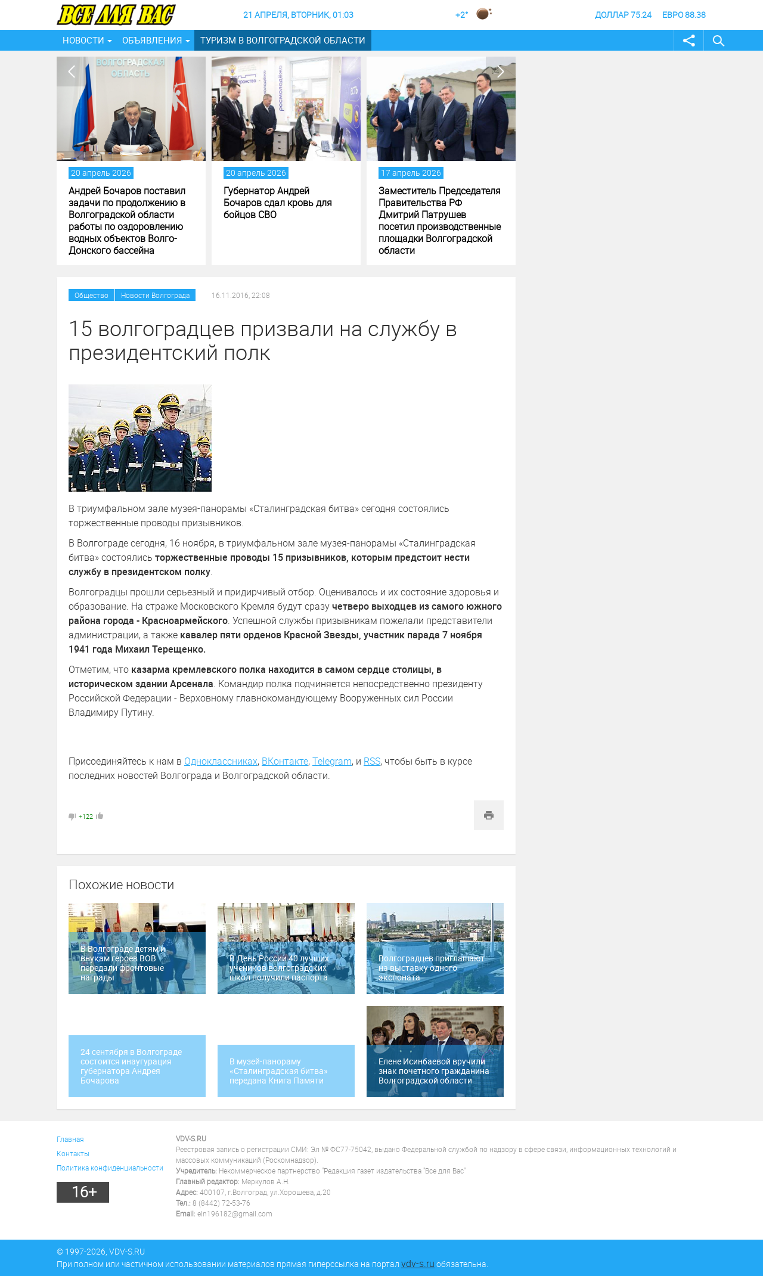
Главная (70, 1139)
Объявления (152, 40)
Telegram (332, 761)
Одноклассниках (221, 761)
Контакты (73, 1153)
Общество (91, 295)
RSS (372, 761)
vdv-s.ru (418, 1263)
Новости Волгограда (155, 295)
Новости (83, 40)
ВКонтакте (285, 761)
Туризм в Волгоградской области (282, 40)
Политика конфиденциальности (110, 1167)
